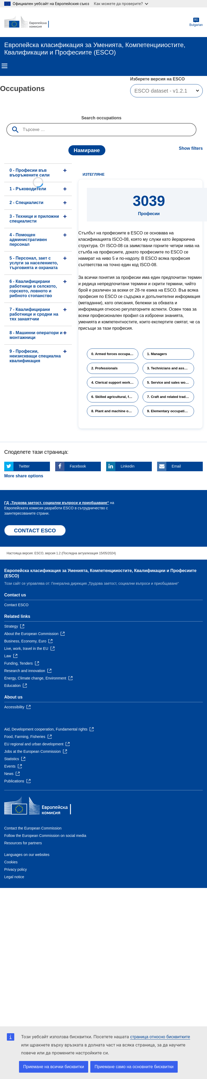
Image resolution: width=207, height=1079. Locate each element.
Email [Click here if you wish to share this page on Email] (176, 466)
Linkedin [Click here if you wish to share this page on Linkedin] (127, 466)
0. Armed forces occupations (114, 354)
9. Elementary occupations (169, 411)
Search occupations (101, 118)
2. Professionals (104, 368)
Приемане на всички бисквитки (53, 1066)
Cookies (11, 862)
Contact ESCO (16, 605)
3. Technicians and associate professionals (170, 368)
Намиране (87, 150)
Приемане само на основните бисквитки (134, 1066)
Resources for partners (23, 843)
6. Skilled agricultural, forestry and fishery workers (114, 397)
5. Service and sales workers (170, 382)
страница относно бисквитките (160, 1037)
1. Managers (157, 354)
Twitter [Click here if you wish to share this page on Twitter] (24, 466)
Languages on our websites (26, 855)
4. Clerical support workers (113, 382)
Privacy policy (15, 869)
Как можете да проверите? (121, 3)
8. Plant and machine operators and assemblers (114, 411)
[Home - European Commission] (29, 22)
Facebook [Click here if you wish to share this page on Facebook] (78, 466)
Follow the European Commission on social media (45, 835)
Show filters (191, 148)
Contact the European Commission (33, 828)
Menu (4, 65)
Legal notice (14, 877)
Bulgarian (196, 22)
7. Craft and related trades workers (170, 397)
